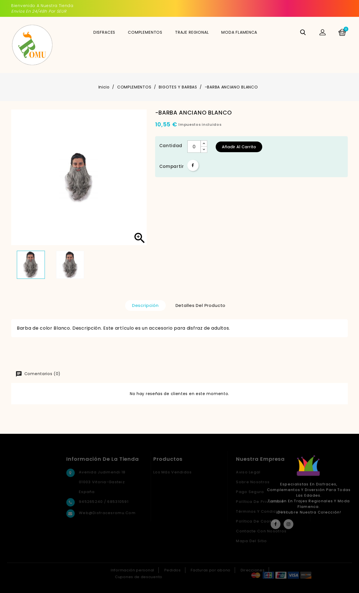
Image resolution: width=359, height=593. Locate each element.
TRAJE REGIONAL (192, 32)
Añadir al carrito (239, 147)
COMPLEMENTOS (145, 32)
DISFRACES (104, 32)
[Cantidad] (194, 146)
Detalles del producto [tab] (201, 305)
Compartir (193, 165)
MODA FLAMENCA (239, 32)
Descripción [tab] (145, 305)
